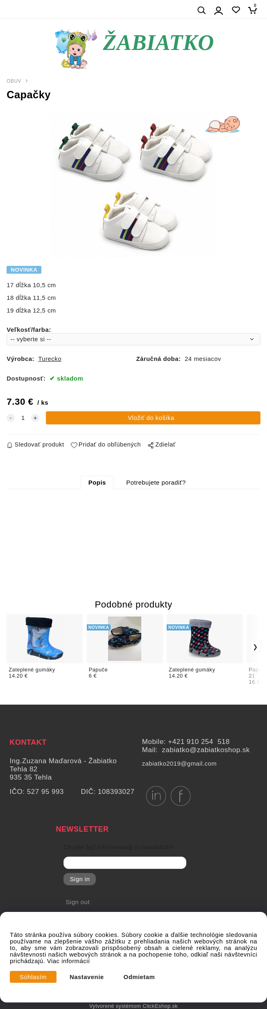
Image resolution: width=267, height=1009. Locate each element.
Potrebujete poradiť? (156, 482)
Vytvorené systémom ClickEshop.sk (133, 1006)
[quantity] (23, 417)
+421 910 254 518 (199, 742)
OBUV (14, 81)
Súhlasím (33, 977)
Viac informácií (68, 961)
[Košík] (255, 10)
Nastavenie (87, 977)
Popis (97, 482)
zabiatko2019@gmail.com (179, 763)
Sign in (80, 879)
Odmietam (139, 977)
